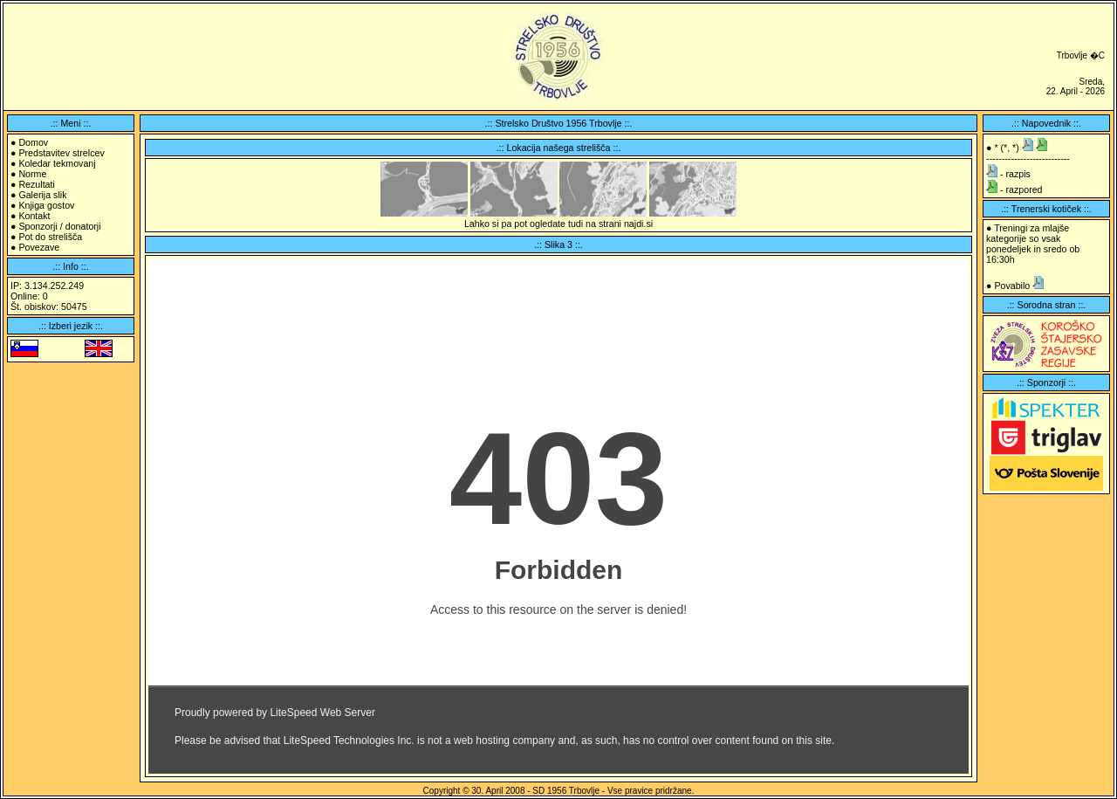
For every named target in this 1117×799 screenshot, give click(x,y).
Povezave (38, 247)
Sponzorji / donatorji (59, 226)
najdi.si (638, 223)
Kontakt (34, 215)
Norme (32, 174)
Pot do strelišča (50, 236)
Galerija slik (42, 194)
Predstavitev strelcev (61, 153)
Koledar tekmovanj (56, 163)
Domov (33, 142)
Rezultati (36, 184)
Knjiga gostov (46, 205)
